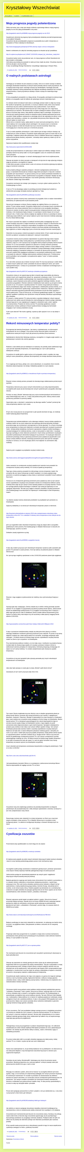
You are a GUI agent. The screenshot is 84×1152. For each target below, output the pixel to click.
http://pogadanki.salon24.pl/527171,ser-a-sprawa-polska (23, 945)
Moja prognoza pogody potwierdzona (31, 23)
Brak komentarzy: (23, 70)
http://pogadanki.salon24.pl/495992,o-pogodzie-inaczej (22, 540)
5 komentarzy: (22, 1131)
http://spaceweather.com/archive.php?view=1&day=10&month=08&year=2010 (29, 624)
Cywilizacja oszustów (20, 833)
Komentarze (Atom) (18, 1139)
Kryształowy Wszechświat (33, 7)
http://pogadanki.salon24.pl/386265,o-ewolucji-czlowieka (23, 851)
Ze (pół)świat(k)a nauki (27, 15)
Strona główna (8, 15)
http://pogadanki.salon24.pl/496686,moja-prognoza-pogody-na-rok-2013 (28, 33)
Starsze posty (58, 1136)
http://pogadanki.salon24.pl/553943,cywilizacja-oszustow (23, 195)
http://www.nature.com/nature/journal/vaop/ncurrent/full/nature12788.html (28, 915)
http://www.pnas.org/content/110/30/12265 (19, 147)
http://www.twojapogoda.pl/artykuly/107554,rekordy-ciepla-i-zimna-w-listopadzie (30, 47)
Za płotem (16, 15)
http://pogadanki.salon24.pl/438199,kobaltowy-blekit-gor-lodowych (26, 1100)
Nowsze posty (10, 1136)
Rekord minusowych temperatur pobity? (33, 323)
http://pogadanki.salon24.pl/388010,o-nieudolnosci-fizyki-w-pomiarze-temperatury (31, 373)
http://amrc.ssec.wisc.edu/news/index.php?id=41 (21, 755)
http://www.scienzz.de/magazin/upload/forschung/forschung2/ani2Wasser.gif (29, 458)
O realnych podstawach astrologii (28, 75)
